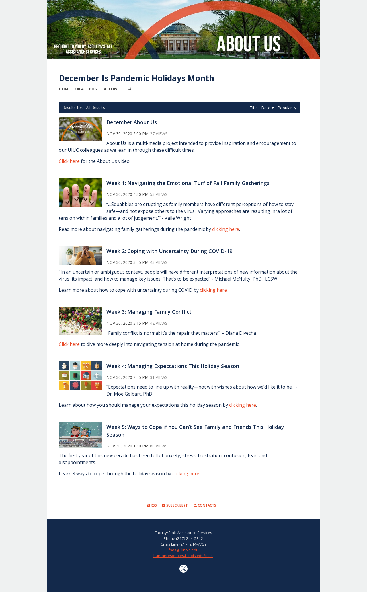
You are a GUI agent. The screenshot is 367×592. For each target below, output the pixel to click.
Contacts (205, 505)
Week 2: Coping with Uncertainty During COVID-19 (169, 251)
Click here (69, 161)
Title (254, 107)
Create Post (87, 88)
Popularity (287, 107)
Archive (111, 88)
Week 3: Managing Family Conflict (149, 311)
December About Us (131, 122)
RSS (152, 505)
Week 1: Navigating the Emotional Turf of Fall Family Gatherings (188, 183)
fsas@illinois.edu (183, 549)
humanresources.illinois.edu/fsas (183, 555)
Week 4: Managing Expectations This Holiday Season (172, 366)
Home (64, 88)
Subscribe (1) (175, 505)
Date (267, 107)
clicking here (225, 229)
